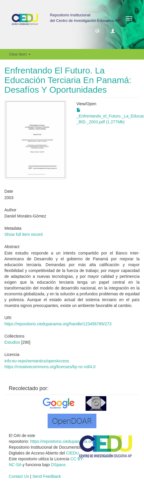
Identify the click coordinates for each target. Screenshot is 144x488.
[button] (97, 31)
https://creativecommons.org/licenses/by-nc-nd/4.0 (50, 366)
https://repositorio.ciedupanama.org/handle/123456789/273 (58, 324)
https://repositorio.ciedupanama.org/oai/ (66, 441)
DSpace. (59, 464)
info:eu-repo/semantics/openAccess (36, 361)
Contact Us (19, 476)
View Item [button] (20, 54)
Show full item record (23, 234)
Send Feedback (46, 476)
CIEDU (72, 453)
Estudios (12, 342)
